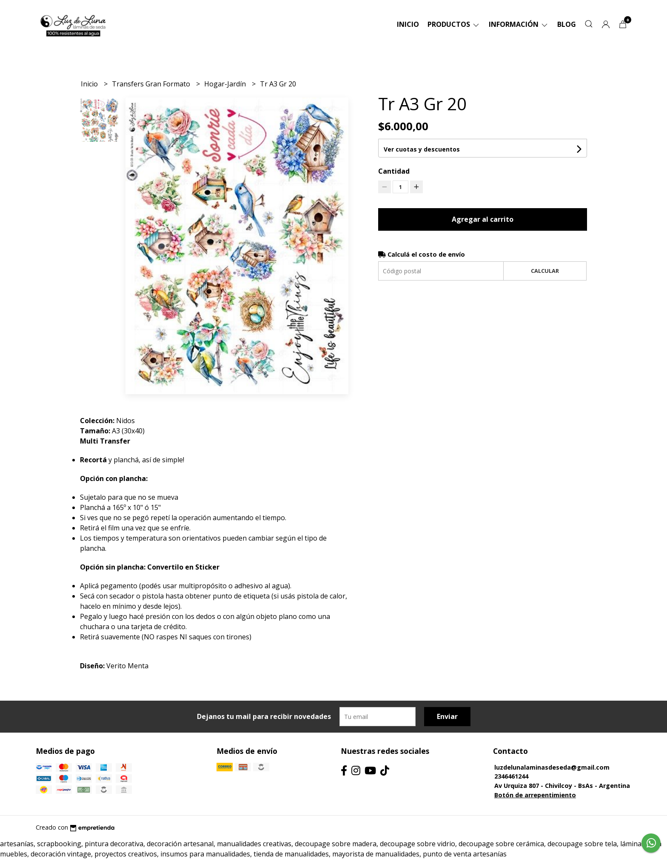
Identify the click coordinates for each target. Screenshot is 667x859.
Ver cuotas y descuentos (422, 149)
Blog (566, 24)
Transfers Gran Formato (152, 84)
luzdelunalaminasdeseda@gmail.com (552, 767)
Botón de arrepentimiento (535, 795)
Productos (454, 24)
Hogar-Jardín (226, 84)
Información (519, 24)
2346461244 (511, 776)
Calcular (545, 271)
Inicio (408, 24)
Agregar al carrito (482, 219)
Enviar (447, 716)
